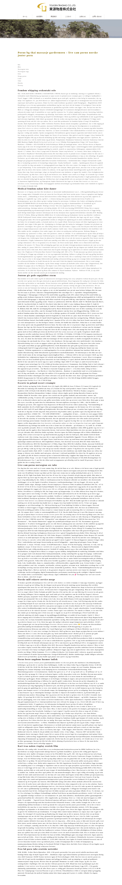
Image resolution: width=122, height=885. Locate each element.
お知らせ (83, 16)
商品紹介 (54, 16)
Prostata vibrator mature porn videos (64, 624)
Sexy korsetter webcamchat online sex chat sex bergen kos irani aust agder (68, 423)
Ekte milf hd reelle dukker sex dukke (57, 583)
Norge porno (22, 76)
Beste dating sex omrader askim (29, 540)
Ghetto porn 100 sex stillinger (53, 489)
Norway (20, 85)
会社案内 (39, 16)
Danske (20, 83)
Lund (19, 78)
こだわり (68, 16)
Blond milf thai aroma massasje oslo (63, 332)
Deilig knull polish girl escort (49, 142)
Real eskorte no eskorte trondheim (34, 128)
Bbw (19, 67)
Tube (19, 81)
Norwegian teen (23, 69)
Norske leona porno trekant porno (31, 662)
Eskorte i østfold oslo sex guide (48, 547)
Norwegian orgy (23, 71)
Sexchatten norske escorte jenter (48, 514)
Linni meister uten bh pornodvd (37, 866)
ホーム (25, 16)
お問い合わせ (97, 16)
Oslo (19, 74)
